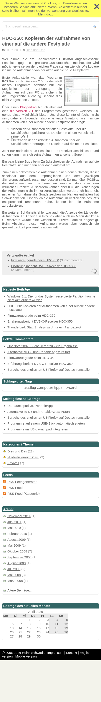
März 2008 (15, 581)
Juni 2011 (14, 522)
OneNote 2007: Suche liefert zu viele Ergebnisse (42, 346)
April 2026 (35, 612)
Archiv (8, 509)
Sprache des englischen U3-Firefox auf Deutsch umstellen (49, 369)
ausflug (30, 387)
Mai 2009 (14, 545)
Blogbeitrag (28, 107)
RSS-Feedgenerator (21, 482)
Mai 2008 (14, 575)
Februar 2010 (17, 533)
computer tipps (50, 387)
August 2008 (16, 563)
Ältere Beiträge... (19, 590)
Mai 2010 (14, 528)
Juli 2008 (13, 569)
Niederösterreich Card (23, 457)
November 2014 (19, 516)
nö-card (70, 387)
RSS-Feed (15, 488)
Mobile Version (26, 656)
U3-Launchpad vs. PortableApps (30, 406)
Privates (13, 463)
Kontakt (71, 652)
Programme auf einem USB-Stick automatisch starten (46, 423)
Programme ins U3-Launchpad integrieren (37, 429)
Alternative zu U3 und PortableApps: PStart (38, 352)
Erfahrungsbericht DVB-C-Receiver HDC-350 (43, 266)
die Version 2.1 (21, 111)
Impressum (55, 652)
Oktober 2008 (17, 551)
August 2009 (16, 539)
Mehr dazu (45, 14)
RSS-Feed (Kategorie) (23, 493)
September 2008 (19, 557)
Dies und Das (35, 50)
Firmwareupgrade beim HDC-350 (35, 260)
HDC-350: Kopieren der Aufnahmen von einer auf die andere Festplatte (46, 41)
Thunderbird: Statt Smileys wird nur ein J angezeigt (44, 327)
